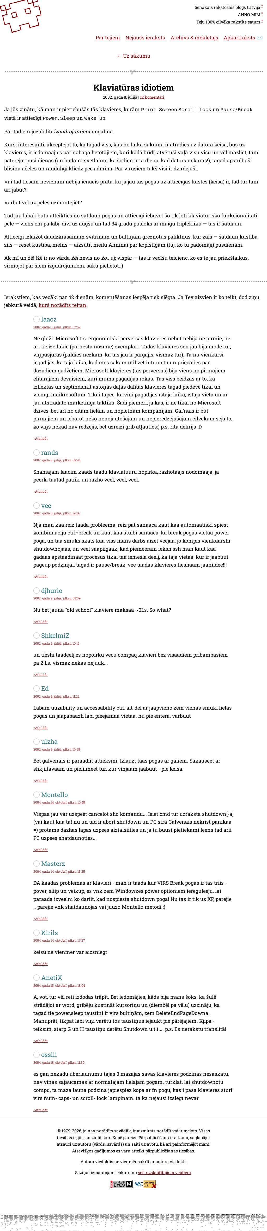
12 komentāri (152, 97)
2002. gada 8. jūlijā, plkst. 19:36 (56, 512)
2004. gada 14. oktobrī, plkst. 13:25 (59, 870)
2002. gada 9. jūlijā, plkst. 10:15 (56, 642)
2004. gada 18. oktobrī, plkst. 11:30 (58, 1061)
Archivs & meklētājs (194, 37)
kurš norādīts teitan (62, 304)
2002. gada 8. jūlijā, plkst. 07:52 (57, 326)
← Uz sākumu (133, 55)
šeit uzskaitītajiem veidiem (164, 1171)
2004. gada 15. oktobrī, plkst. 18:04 (59, 984)
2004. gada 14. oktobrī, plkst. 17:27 (59, 939)
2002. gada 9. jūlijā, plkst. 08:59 (57, 597)
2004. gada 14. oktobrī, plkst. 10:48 (59, 801)
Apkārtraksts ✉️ (243, 37)
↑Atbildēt (40, 437)
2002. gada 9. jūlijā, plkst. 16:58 (56, 748)
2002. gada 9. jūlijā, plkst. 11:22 (56, 695)
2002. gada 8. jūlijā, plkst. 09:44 (57, 459)
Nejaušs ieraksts (145, 37)
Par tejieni (108, 37)
